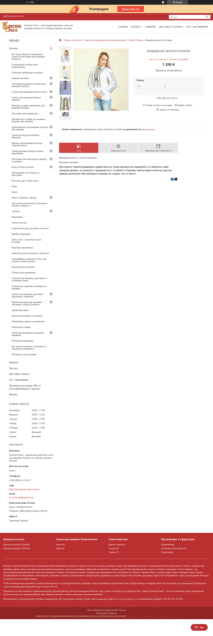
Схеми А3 (113, 552)
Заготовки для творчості (173, 548)
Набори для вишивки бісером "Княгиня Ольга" (27, 144)
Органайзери (168, 544)
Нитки (14, 191)
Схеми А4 (113, 548)
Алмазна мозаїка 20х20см (16, 548)
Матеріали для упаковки (24, 354)
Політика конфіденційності (164, 616)
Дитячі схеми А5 (117, 544)
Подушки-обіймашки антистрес (27, 72)
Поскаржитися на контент (138, 616)
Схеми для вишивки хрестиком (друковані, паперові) (27, 295)
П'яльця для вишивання (24, 272)
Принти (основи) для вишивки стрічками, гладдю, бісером (27, 303)
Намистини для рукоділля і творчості (30, 253)
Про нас (13, 368)
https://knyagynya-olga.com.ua (24, 489)
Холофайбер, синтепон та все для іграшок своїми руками (29, 260)
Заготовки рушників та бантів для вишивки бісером (29, 85)
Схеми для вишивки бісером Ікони (29, 91)
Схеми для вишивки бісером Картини (26, 98)
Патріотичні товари (21, 327)
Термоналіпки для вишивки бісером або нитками (30, 128)
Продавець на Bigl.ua (106, 613)
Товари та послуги (73, 40)
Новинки (150, 26)
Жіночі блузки (136, 40)
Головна (123, 26)
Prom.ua (122, 610)
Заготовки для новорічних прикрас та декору (29, 160)
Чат (199, 627)
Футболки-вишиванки (22, 340)
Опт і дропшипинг (197, 26)
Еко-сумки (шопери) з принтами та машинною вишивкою (29, 347)
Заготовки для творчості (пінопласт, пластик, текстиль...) (29, 204)
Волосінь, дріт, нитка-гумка (25, 180)
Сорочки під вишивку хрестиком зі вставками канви (29, 279)
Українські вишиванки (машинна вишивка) (28, 334)
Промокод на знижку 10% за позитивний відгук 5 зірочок (25, 387)
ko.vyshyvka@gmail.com (21, 497)
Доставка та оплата (171, 26)
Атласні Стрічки (19, 222)
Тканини (16, 211)
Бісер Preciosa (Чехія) (23, 167)
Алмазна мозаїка (20, 78)
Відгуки (13, 394)
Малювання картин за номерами (28, 321)
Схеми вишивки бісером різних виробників (27, 152)
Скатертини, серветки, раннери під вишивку (29, 287)
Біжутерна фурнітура (22, 247)
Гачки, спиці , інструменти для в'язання (26, 240)
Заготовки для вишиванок (25, 113)
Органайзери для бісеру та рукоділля (25, 174)
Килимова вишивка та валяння (27, 315)
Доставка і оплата (19, 373)
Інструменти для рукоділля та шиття (30, 228)
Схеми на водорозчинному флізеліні (25, 136)
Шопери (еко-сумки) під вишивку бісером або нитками (28, 120)
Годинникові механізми (23, 266)
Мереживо (17, 216)
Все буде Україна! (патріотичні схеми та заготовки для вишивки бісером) (28, 56)
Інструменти (167, 552)
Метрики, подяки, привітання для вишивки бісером (28, 106)
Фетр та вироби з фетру (24, 197)
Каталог (135, 26)
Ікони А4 (60, 544)
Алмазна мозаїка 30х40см (16, 544)
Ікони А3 (60, 548)
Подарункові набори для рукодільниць (24, 65)
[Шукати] (207, 17)
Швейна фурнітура (21, 233)
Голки (14, 186)
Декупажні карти (20, 310)
